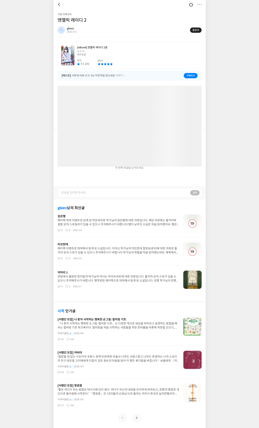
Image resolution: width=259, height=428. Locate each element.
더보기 (200, 4)
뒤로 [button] (60, 4)
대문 (191, 4)
